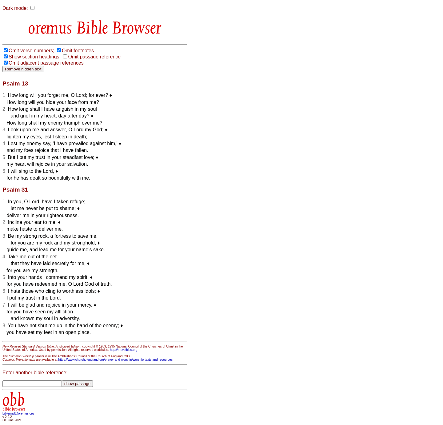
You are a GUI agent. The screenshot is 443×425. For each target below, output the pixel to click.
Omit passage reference (94, 56)
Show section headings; (35, 56)
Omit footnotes (78, 50)
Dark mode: (15, 8)
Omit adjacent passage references (46, 63)
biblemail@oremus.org (18, 413)
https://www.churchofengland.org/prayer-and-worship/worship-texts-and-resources (115, 359)
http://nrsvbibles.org (123, 350)
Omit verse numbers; (31, 50)
